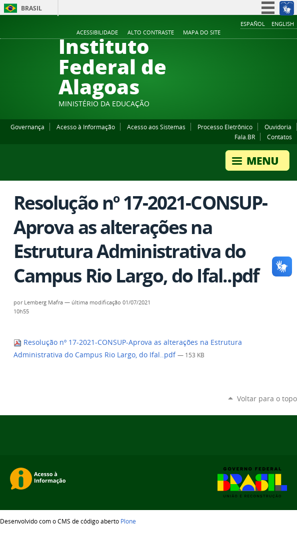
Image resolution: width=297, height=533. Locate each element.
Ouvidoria (278, 127)
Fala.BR (244, 137)
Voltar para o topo (267, 398)
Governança (27, 127)
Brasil (31, 8)
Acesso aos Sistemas (156, 127)
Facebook (242, 33)
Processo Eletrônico (225, 127)
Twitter (279, 33)
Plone (128, 521)
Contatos (279, 137)
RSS (292, 33)
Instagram (267, 33)
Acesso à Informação (85, 127)
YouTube (255, 33)
